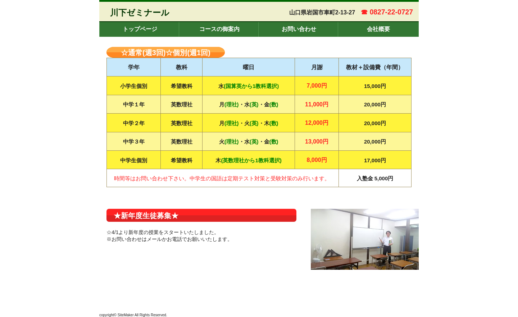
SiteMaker (126, 315)
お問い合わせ (299, 29)
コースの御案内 (219, 29)
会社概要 (378, 29)
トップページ (140, 29)
